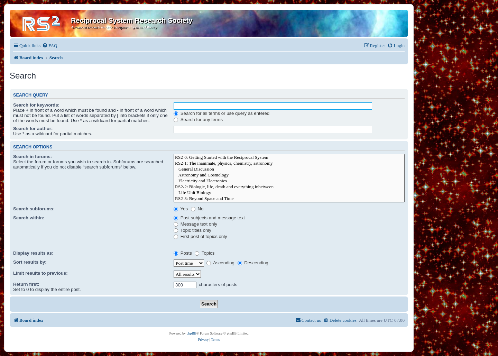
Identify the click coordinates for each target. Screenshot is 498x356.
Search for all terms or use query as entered (221, 113)
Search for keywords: (36, 105)
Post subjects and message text (209, 217)
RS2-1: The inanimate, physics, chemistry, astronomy (289, 163)
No (197, 208)
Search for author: (33, 128)
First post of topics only (200, 236)
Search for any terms (198, 119)
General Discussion (289, 169)
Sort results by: (30, 262)
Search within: (28, 217)
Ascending (220, 262)
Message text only (195, 224)
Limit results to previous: (40, 273)
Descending (253, 262)
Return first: (26, 284)
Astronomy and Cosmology (289, 175)
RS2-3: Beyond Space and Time (289, 199)
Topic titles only (192, 230)
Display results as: (33, 253)
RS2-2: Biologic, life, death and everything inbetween (289, 187)
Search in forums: (32, 156)
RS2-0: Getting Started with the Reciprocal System (289, 158)
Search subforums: (34, 208)
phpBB (191, 333)
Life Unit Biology (289, 193)
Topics (204, 253)
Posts (183, 253)
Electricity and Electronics (289, 181)
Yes (181, 208)
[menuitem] (49, 45)
